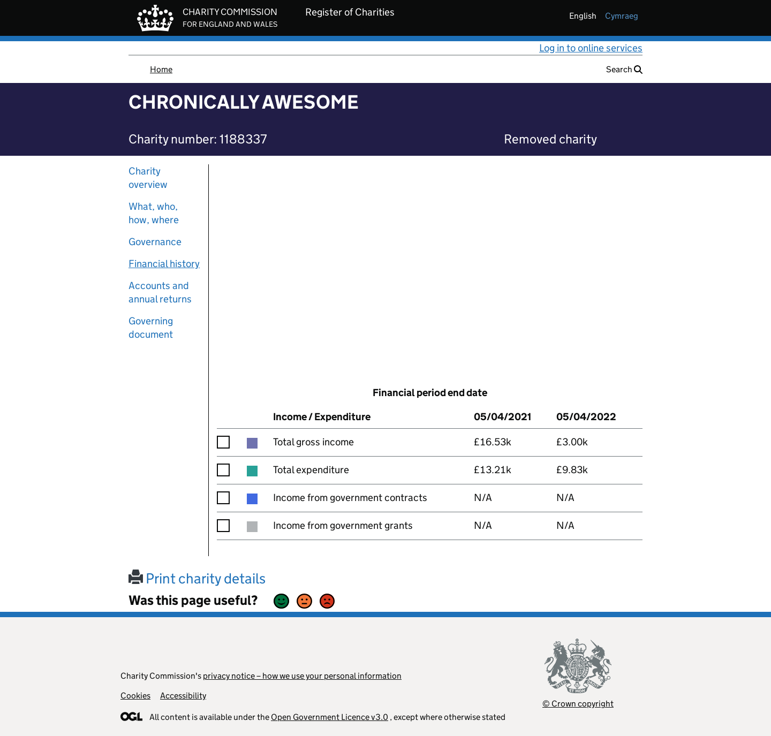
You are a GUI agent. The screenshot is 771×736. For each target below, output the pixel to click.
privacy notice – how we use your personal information (302, 676)
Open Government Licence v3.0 (329, 717)
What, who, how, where (153, 213)
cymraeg (621, 16)
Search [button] (624, 69)
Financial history (164, 263)
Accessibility (183, 696)
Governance (155, 242)
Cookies (135, 696)
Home (161, 69)
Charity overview (148, 178)
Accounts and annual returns (160, 292)
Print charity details (197, 578)
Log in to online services (590, 48)
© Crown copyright (578, 704)
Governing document (150, 327)
